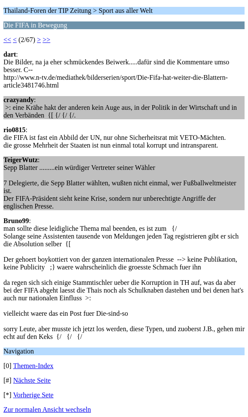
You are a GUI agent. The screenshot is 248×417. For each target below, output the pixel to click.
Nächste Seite (32, 380)
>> (46, 39)
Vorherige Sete (33, 395)
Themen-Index (33, 365)
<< (7, 39)
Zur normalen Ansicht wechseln (47, 409)
